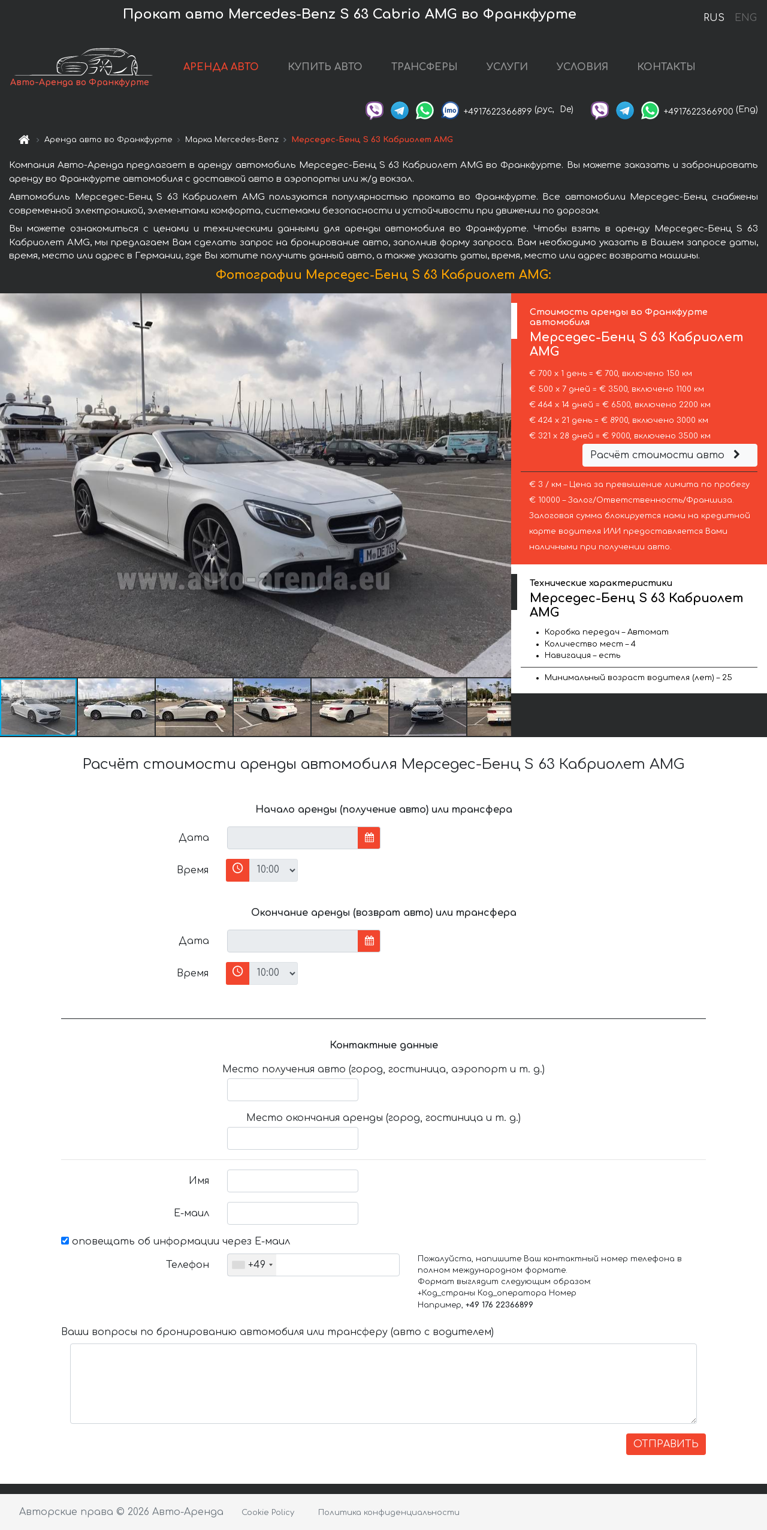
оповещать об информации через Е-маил (175, 1241)
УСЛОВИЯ (582, 67)
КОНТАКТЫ (666, 67)
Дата (194, 837)
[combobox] (252, 1265)
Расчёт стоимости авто (667, 455)
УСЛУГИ (507, 67)
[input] (292, 837)
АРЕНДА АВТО (221, 67)
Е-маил (191, 1213)
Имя (199, 1181)
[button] (500, 485)
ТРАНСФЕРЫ (424, 67)
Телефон (187, 1265)
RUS (713, 18)
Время (193, 870)
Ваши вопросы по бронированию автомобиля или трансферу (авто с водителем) (277, 1332)
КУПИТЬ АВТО (325, 67)
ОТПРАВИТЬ (666, 1444)
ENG (745, 18)
